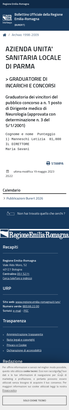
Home (5, 35)
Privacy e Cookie (17, 345)
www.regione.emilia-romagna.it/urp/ (38, 302)
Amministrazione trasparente (25, 334)
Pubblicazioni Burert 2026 (24, 198)
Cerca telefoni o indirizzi (17, 278)
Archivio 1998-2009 (25, 34)
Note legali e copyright (21, 339)
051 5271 (23, 274)
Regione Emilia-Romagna (16, 4)
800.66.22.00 (31, 306)
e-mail (17, 310)
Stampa (55, 163)
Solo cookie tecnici (34, 400)
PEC (26, 310)
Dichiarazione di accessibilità (24, 350)
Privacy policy (9, 390)
